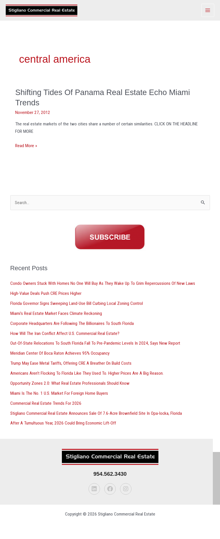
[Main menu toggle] (207, 10)
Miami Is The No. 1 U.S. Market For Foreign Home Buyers (59, 393)
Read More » (26, 145)
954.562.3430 (110, 474)
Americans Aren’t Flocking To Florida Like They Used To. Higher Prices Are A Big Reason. (87, 373)
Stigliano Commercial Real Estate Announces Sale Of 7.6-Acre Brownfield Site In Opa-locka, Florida (96, 413)
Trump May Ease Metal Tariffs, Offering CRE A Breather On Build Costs (70, 363)
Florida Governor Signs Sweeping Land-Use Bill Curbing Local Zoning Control (76, 303)
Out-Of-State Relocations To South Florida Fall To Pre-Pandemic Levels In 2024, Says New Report (95, 343)
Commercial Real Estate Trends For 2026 (45, 403)
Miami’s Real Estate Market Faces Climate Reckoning (56, 313)
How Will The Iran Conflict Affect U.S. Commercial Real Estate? (64, 333)
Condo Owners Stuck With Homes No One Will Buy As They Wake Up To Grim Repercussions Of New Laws (102, 283)
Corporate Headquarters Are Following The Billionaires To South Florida (72, 323)
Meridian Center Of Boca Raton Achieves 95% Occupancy (59, 353)
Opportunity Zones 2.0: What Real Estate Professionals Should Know (69, 383)
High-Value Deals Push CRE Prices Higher (45, 293)
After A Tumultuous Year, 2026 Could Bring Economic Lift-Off (63, 423)
